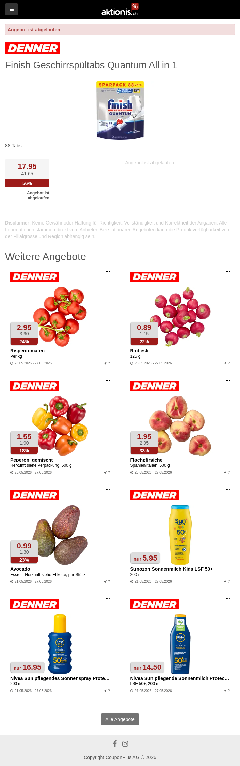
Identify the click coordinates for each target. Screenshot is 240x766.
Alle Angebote (119, 719)
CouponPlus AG (123, 757)
